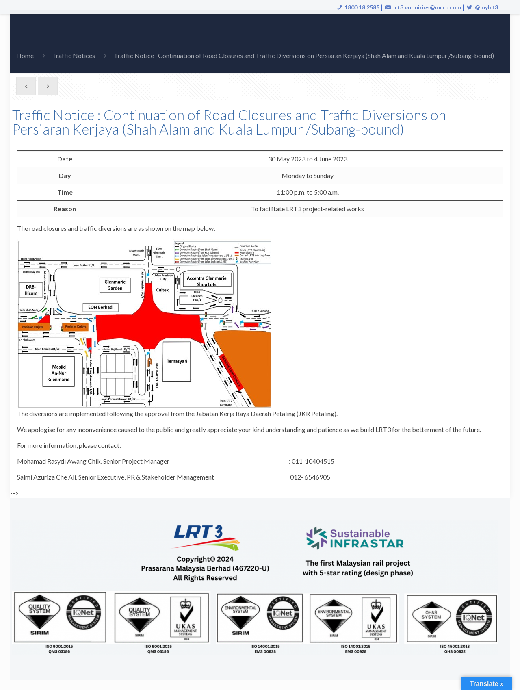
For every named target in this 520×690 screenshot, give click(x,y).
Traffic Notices (73, 55)
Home (25, 55)
